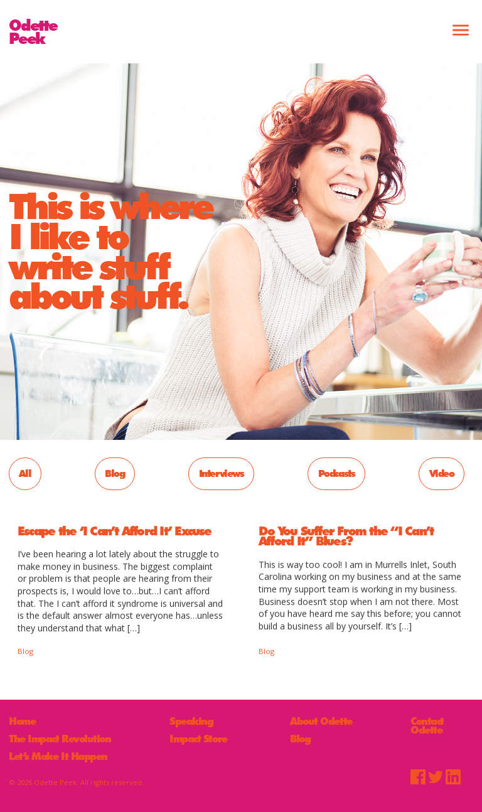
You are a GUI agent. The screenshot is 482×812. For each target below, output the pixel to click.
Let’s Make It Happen (58, 756)
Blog (114, 473)
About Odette (321, 721)
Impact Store (198, 739)
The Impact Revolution (60, 739)
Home (22, 721)
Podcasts (336, 473)
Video (441, 473)
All (25, 473)
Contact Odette (427, 725)
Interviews (221, 473)
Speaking (191, 721)
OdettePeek (33, 31)
